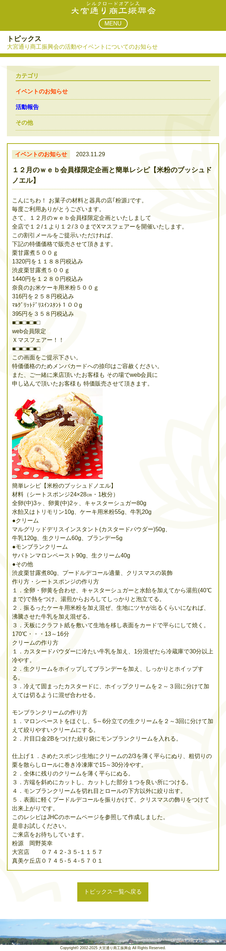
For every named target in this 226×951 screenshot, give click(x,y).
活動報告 (27, 107)
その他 (24, 123)
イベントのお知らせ (42, 91)
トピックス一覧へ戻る (113, 891)
